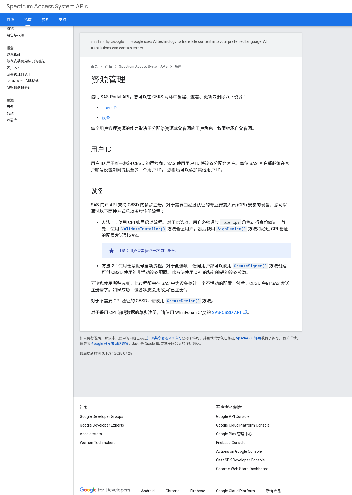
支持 (62, 19)
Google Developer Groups (101, 416)
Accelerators (91, 434)
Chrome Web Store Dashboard (242, 469)
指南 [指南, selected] (28, 19)
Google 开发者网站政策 (110, 344)
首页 (10, 19)
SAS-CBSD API (226, 312)
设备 (106, 117)
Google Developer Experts (102, 425)
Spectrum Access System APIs (47, 6)
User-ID (109, 107)
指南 (178, 66)
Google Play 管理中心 (234, 434)
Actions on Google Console (239, 451)
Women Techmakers (98, 442)
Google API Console (233, 416)
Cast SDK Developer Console (240, 460)
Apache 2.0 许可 (248, 338)
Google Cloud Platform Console (243, 425)
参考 (45, 19)
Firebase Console (230, 442)
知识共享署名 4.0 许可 (164, 338)
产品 (108, 66)
